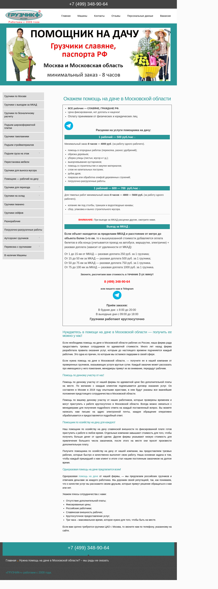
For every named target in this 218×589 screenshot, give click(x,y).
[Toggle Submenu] (39, 153)
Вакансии (165, 15)
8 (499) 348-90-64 (117, 281)
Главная (65, 15)
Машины (82, 15)
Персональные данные (140, 15)
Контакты (99, 15)
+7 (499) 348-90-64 (88, 4)
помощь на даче (88, 476)
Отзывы (115, 15)
